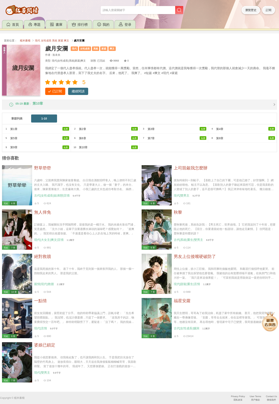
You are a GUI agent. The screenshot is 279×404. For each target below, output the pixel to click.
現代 (37, 40)
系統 (54, 40)
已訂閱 (57, 91)
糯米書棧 (25, 40)
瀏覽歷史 (251, 10)
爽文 (66, 40)
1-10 (44, 121)
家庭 (60, 40)
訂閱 (268, 10)
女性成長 (46, 40)
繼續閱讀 (78, 91)
